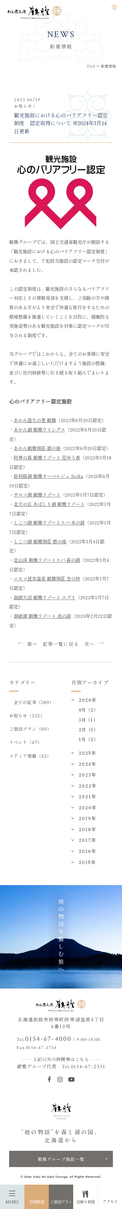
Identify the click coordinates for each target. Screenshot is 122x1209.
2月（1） (88, 729)
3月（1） (88, 719)
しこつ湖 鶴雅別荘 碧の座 (40, 541)
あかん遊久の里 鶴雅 (35, 420)
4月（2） (88, 709)
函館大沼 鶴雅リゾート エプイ (44, 597)
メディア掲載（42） (30, 755)
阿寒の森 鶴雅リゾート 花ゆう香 (47, 457)
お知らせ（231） (27, 715)
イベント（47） (25, 742)
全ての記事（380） (34, 702)
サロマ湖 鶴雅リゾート (37, 494)
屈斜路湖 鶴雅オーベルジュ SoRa (48, 475)
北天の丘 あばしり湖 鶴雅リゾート (49, 503)
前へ (32, 643)
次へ (89, 643)
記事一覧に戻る (61, 643)
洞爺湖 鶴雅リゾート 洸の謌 (42, 615)
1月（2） (88, 739)
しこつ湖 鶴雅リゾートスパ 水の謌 (49, 522)
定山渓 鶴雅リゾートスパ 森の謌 (47, 559)
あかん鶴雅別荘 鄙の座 (37, 448)
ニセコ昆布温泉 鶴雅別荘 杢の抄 (47, 578)
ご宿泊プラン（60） (30, 728)
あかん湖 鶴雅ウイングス (39, 429)
